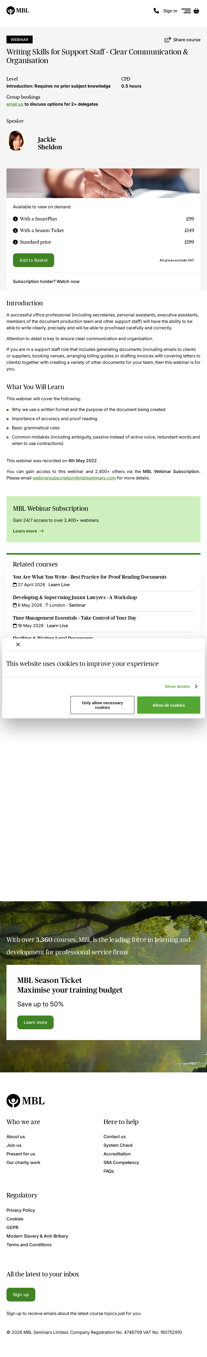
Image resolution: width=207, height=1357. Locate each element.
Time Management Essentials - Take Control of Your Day (75, 618)
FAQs (109, 1171)
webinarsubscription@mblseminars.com (74, 478)
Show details (177, 686)
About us (15, 1136)
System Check (118, 1145)
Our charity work (23, 1162)
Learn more (28, 531)
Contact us (115, 1136)
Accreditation (117, 1153)
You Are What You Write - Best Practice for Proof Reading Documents (90, 577)
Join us (14, 1145)
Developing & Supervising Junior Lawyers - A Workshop (75, 597)
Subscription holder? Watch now (46, 281)
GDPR (12, 1227)
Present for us (20, 1153)
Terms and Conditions (29, 1244)
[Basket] (196, 10)
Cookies (14, 1218)
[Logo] (17, 10)
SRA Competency (121, 1162)
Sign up (21, 1294)
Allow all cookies (168, 705)
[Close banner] (18, 644)
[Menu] (186, 10)
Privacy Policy (20, 1210)
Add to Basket (33, 260)
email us (14, 104)
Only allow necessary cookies (102, 705)
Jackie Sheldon (50, 143)
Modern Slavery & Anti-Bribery (37, 1236)
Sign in (170, 10)
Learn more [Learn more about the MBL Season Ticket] (35, 1022)
